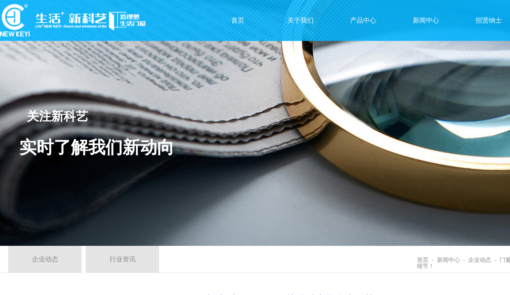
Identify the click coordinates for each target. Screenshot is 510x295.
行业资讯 (122, 259)
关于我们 (300, 20)
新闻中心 (448, 260)
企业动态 (479, 260)
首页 (422, 260)
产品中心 (363, 20)
